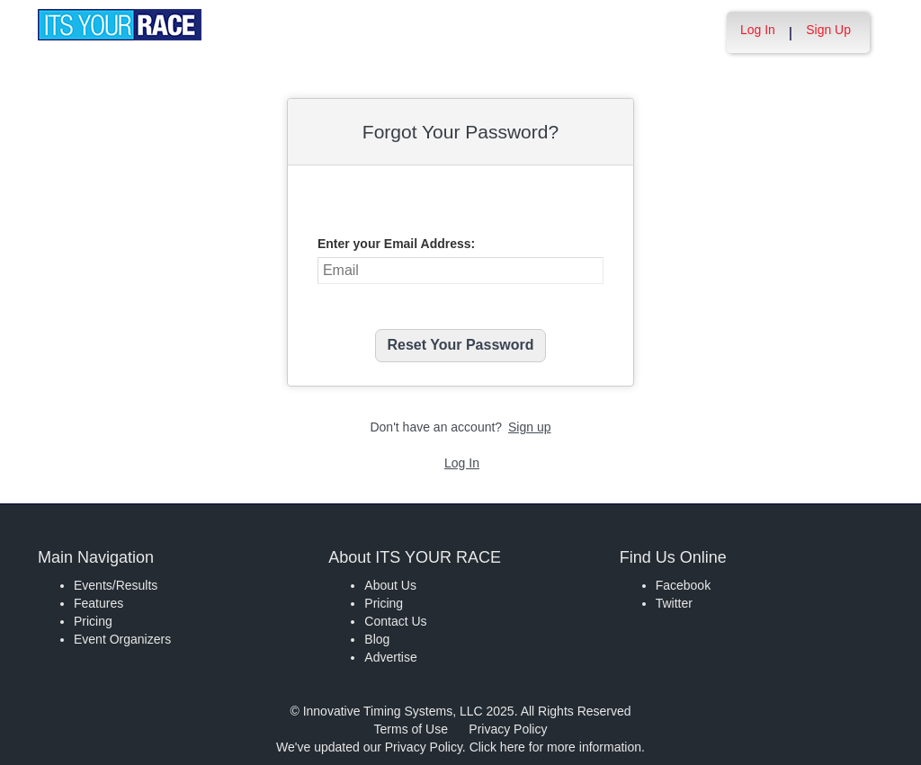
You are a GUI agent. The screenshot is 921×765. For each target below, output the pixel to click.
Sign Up (828, 29)
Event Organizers (122, 639)
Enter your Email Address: (396, 243)
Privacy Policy (508, 729)
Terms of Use (411, 729)
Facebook (683, 585)
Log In (757, 29)
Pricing (93, 621)
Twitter (674, 603)
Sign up (529, 427)
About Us (390, 585)
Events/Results (115, 585)
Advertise (390, 657)
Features (98, 603)
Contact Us (395, 621)
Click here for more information (555, 747)
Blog (376, 639)
